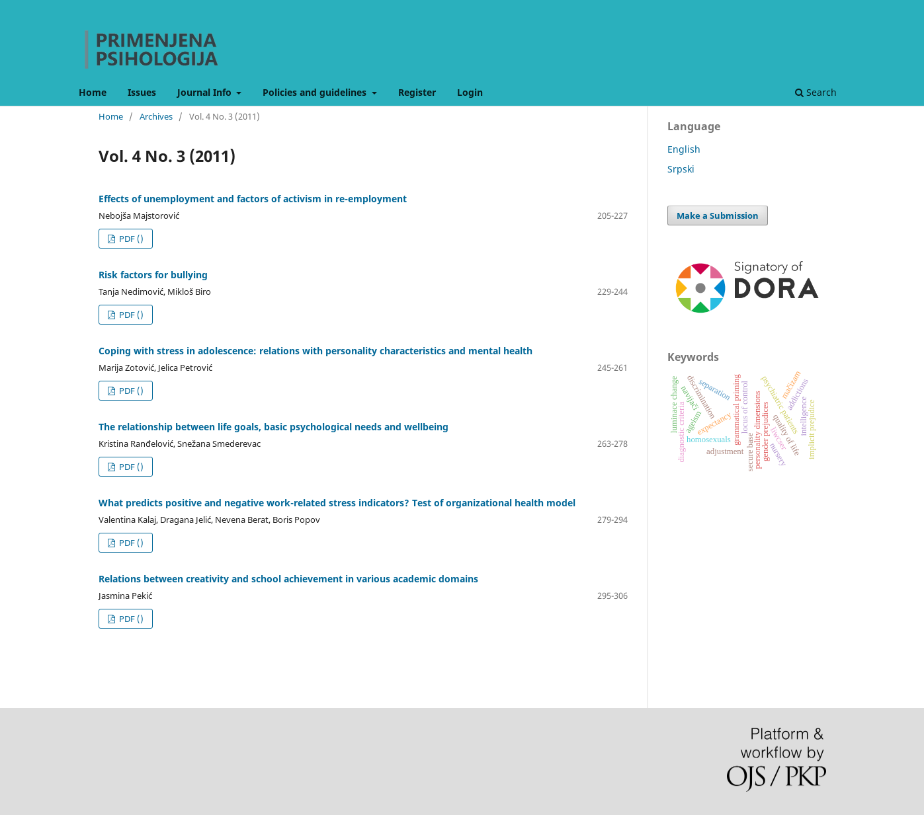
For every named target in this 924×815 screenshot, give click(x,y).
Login (470, 92)
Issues (142, 92)
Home (92, 92)
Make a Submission (718, 215)
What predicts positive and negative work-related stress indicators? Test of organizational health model (337, 502)
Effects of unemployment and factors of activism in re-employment (253, 198)
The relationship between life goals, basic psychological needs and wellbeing (273, 426)
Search (816, 92)
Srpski (680, 169)
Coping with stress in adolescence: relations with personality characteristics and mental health (315, 350)
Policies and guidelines (316, 92)
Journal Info (205, 92)
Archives (156, 116)
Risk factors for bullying (153, 274)
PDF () (130, 239)
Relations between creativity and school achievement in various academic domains (288, 578)
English (683, 149)
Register (417, 92)
